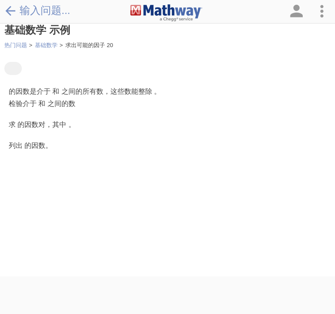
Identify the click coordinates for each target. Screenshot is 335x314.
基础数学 (46, 45)
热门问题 (15, 45)
